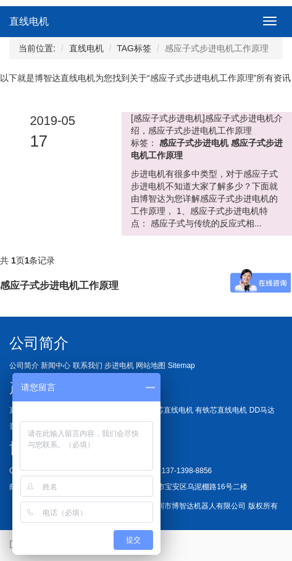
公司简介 (24, 365)
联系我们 (87, 365)
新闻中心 (55, 365)
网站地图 (150, 365)
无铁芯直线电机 (167, 410)
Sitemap (181, 365)
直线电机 (29, 21)
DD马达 (262, 410)
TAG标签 (134, 48)
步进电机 (119, 365)
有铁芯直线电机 (221, 410)
